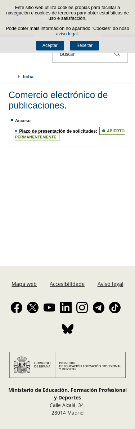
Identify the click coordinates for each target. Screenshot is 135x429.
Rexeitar (84, 45)
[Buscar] (117, 54)
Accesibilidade (67, 283)
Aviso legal (110, 283)
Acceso (23, 120)
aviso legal (66, 33)
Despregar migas (11, 76)
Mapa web (24, 283)
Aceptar (50, 45)
